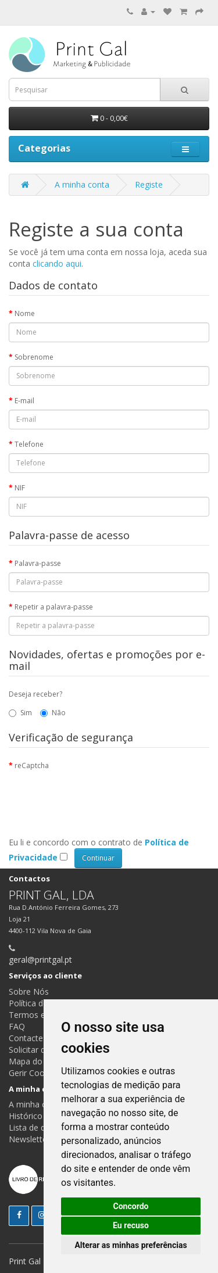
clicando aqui (57, 263)
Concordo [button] (131, 1206)
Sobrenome (34, 357)
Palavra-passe (38, 563)
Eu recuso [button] (131, 1225)
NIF (20, 488)
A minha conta (82, 184)
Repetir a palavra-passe (54, 607)
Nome (25, 313)
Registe (149, 184)
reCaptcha (32, 765)
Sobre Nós (29, 991)
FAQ (17, 1026)
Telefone (29, 444)
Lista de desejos (39, 1127)
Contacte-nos (34, 1037)
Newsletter (29, 1139)
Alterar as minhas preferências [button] (130, 1245)
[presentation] (97, 797)
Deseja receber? (35, 694)
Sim (20, 713)
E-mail (24, 401)
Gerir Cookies (34, 1072)
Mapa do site (33, 1061)
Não (53, 713)
